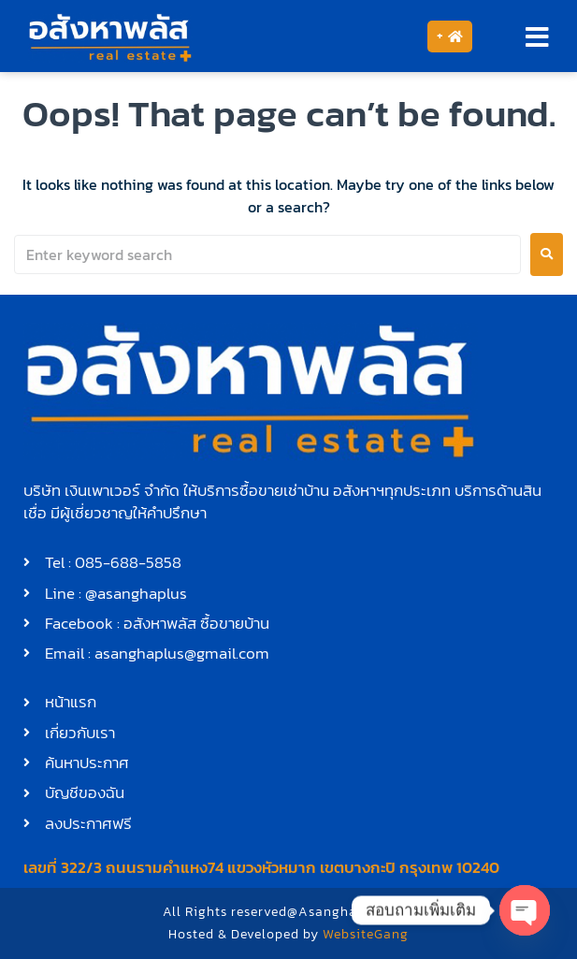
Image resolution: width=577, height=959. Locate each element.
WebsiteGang (366, 934)
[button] (537, 37)
